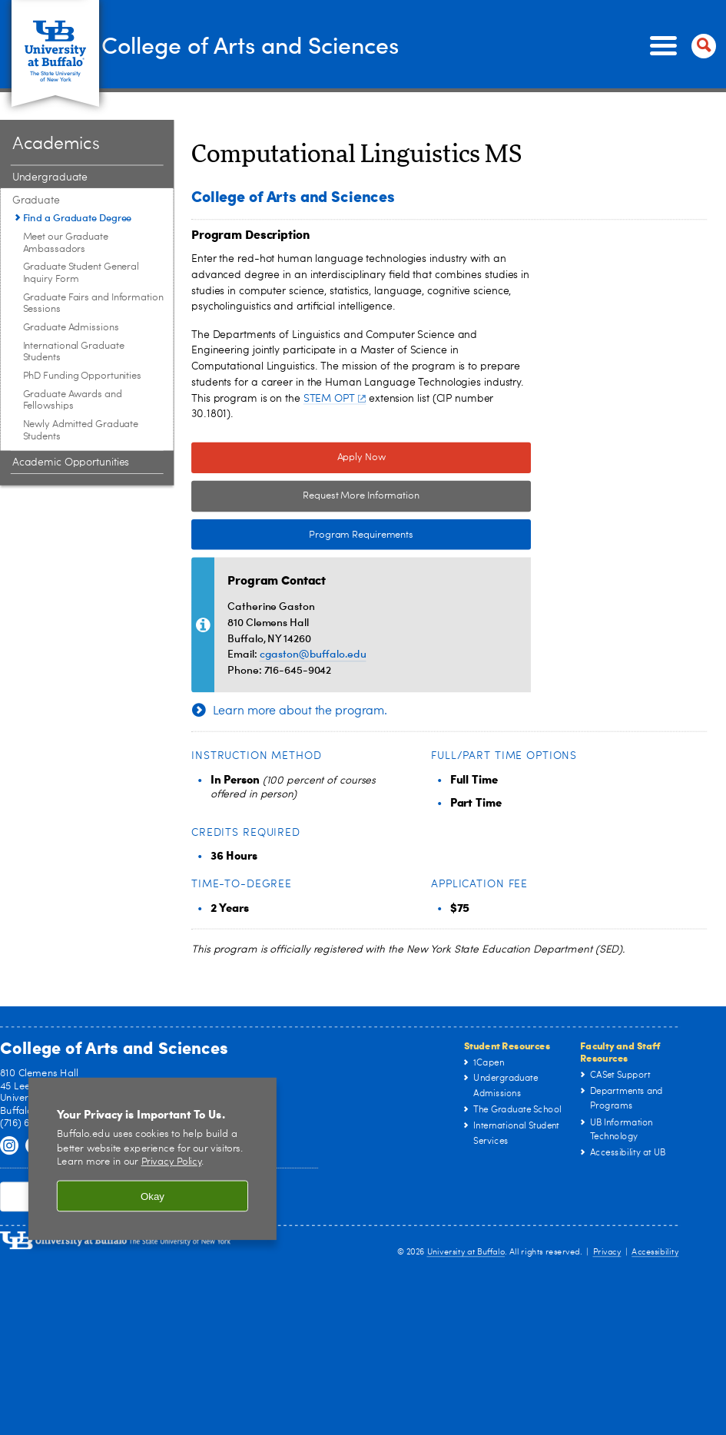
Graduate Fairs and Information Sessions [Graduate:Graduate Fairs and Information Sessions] (93, 304)
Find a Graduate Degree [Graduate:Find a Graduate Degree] (77, 217)
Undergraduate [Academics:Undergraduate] (50, 177)
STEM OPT (334, 398)
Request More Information (361, 497)
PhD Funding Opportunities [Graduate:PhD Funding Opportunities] (82, 376)
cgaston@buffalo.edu (313, 653)
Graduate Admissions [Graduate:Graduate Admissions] (71, 328)
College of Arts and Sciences (292, 44)
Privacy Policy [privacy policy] (171, 1162)
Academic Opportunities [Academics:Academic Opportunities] (71, 462)
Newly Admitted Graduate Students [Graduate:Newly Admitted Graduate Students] (81, 430)
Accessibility (655, 1252)
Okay (152, 1196)
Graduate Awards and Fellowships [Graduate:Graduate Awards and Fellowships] (72, 400)
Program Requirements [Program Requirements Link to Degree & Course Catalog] (302, 534)
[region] (152, 1159)
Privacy (607, 1252)
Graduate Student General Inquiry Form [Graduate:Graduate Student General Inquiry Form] (81, 273)
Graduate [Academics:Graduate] (36, 200)
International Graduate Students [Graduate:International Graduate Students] (73, 352)
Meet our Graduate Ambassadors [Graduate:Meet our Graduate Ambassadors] (65, 243)
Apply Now (361, 458)
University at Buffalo (466, 1252)
